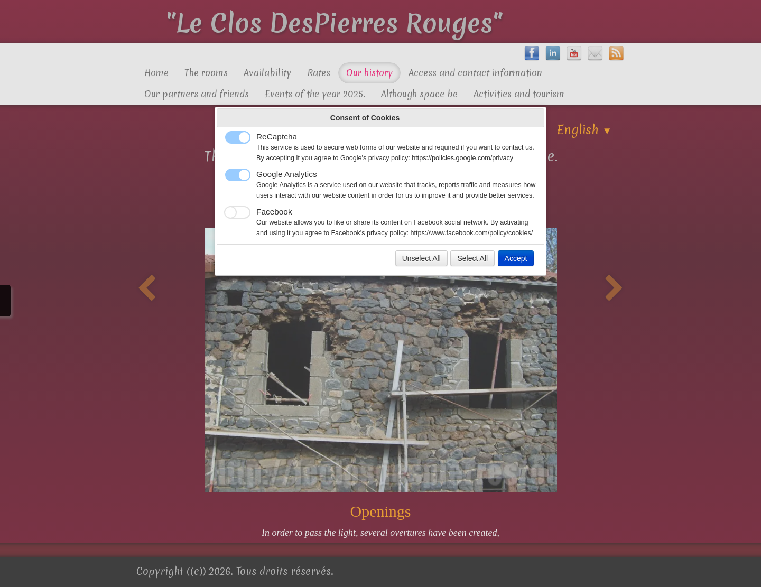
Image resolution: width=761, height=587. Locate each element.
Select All (472, 258)
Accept (516, 258)
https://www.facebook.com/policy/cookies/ (472, 233)
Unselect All (421, 258)
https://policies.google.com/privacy (462, 158)
